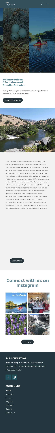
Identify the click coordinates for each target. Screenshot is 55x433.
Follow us (27, 342)
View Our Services (13, 100)
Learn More (17, 261)
